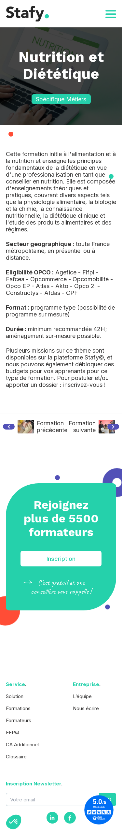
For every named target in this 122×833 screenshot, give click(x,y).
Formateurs (18, 720)
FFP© (12, 732)
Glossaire (16, 756)
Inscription (61, 558)
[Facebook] (70, 818)
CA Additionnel (22, 744)
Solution (14, 696)
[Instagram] (52, 818)
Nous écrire (86, 708)
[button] (13, 822)
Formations (18, 708)
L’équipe (82, 696)
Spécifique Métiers (61, 99)
